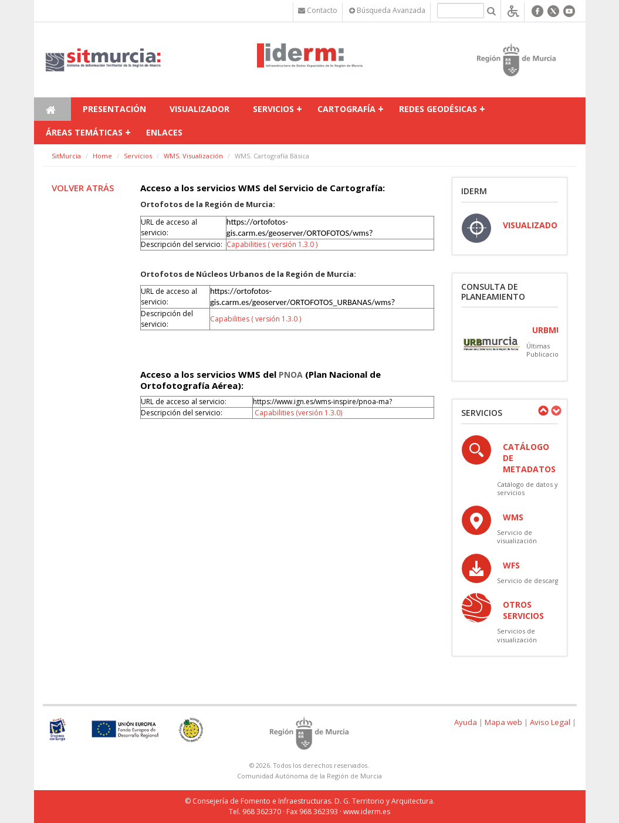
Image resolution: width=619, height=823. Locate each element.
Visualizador (199, 108)
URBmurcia (556, 330)
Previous (543, 410)
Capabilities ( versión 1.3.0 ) (271, 244)
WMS (513, 517)
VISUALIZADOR (533, 225)
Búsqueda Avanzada (387, 10)
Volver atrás (83, 188)
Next (556, 410)
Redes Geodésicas (438, 108)
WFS (511, 565)
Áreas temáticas (84, 132)
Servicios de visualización (517, 635)
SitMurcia (66, 155)
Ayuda (465, 722)
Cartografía (346, 108)
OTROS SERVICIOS (523, 610)
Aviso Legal (550, 722)
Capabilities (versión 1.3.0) (298, 413)
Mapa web (503, 722)
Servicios (273, 108)
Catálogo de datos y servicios (527, 488)
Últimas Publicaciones (548, 349)
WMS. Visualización (193, 155)
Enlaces (164, 132)
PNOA (291, 374)
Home (102, 155)
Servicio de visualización (517, 536)
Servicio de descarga (529, 580)
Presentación (114, 108)
